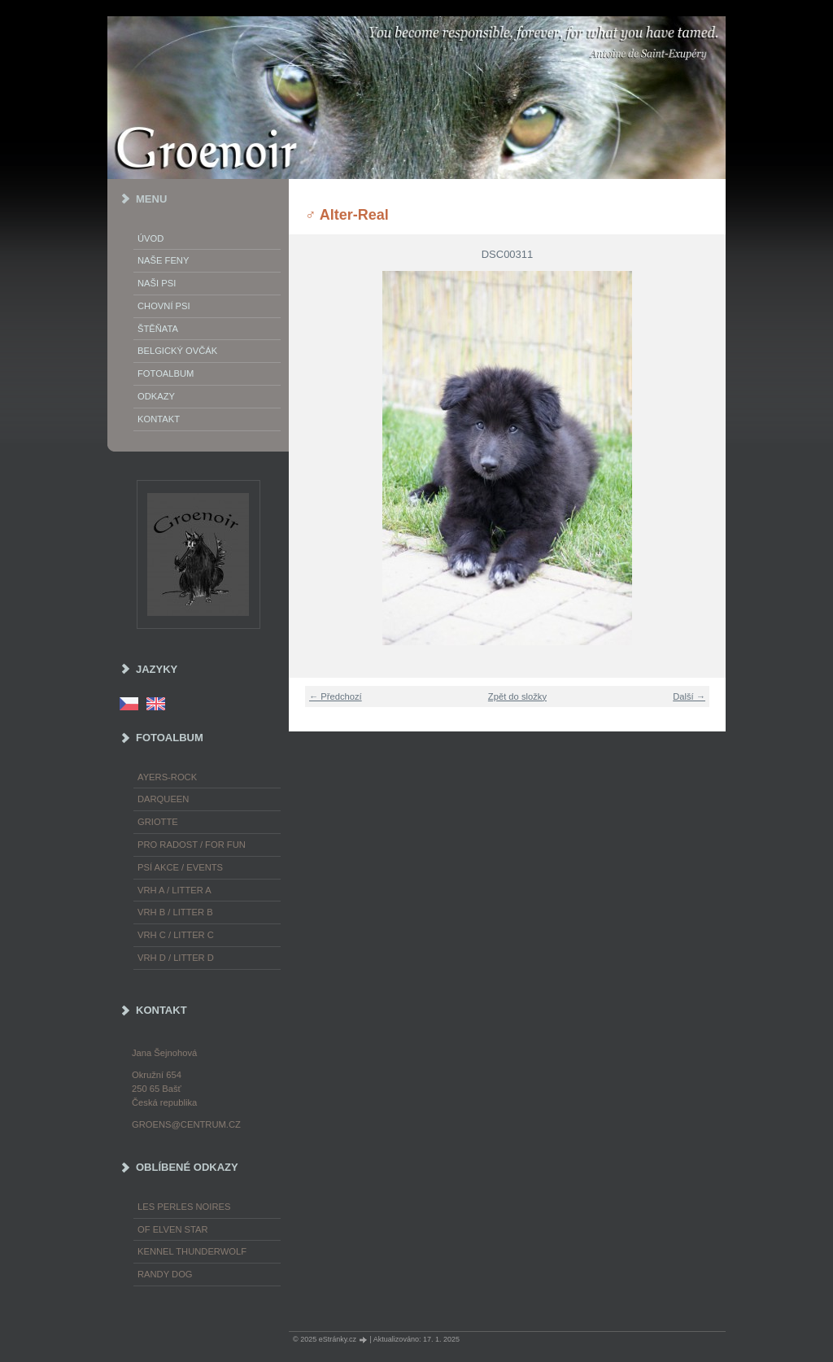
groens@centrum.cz (186, 1124)
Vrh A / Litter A (174, 890)
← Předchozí (335, 696)
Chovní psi (163, 306)
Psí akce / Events (180, 867)
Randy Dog (165, 1274)
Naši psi (156, 283)
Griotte (157, 822)
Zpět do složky (517, 696)
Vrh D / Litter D (175, 958)
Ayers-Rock (167, 777)
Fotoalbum (165, 373)
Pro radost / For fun (191, 844)
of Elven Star (172, 1229)
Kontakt (158, 419)
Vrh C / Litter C (175, 935)
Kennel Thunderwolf (191, 1251)
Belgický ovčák (177, 351)
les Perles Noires (183, 1206)
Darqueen (163, 799)
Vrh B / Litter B (175, 912)
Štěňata (157, 329)
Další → (689, 696)
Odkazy (156, 396)
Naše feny (163, 260)
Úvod (150, 238)
